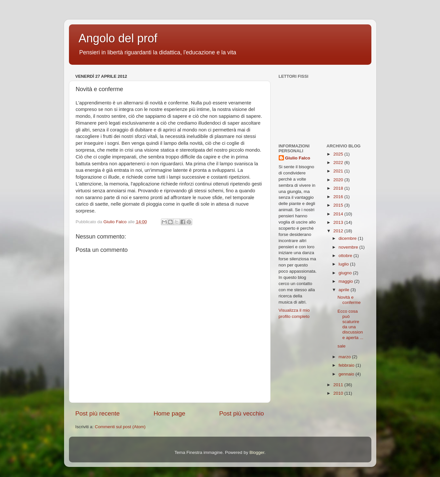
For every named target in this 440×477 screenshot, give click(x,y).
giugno (346, 272)
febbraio (347, 365)
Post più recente (97, 413)
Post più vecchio (241, 413)
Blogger (256, 452)
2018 (338, 188)
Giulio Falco (297, 158)
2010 (338, 393)
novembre (349, 247)
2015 (338, 205)
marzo (345, 356)
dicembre (348, 238)
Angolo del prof (118, 38)
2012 (338, 230)
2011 (338, 384)
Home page (169, 413)
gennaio (347, 374)
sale (342, 346)
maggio (346, 281)
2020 (338, 179)
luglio (344, 264)
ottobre (346, 255)
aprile (345, 289)
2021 (338, 171)
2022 (338, 162)
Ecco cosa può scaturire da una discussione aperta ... (351, 324)
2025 (338, 154)
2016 (338, 196)
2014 (338, 213)
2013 (338, 222)
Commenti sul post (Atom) (120, 426)
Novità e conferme (349, 300)
